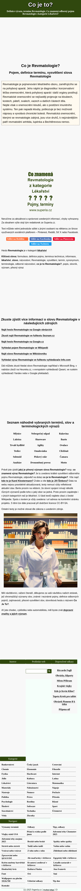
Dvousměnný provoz (41, 462)
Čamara (64, 457)
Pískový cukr (40, 457)
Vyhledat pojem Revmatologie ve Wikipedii (24, 348)
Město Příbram (64, 681)
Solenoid (17, 457)
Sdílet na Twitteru (40, 244)
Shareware (40, 439)
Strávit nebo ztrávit (11, 846)
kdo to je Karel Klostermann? (17, 481)
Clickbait (63, 451)
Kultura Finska (34, 869)
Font (4, 873)
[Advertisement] (40, 40)
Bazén (64, 439)
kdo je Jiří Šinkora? (57, 481)
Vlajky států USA (10, 834)
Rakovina (64, 433)
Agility (40, 445)
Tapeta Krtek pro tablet (64, 696)
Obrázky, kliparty (64, 675)
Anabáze (17, 462)
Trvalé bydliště (17, 445)
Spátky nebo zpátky (62, 841)
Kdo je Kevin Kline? (64, 691)
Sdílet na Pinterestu (63, 239)
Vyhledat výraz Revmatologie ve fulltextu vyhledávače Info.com (35, 360)
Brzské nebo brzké (36, 841)
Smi (55, 873)
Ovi (29, 873)
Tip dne (56, 881)
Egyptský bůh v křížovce (64, 858)
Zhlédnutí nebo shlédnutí (65, 850)
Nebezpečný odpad (40, 433)
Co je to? (40, 4)
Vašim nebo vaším (61, 846)
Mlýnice (17, 433)
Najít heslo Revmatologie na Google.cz (22, 341)
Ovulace (64, 445)
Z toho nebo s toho (36, 850)
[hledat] (36, 671)
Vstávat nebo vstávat (11, 850)
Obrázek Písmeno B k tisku (64, 702)
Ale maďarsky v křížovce (39, 858)
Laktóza (17, 439)
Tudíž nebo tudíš (35, 846)
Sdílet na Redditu (17, 239)
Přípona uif (64, 709)
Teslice (17, 451)
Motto (64, 462)
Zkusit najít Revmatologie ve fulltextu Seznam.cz (28, 335)
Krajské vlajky (64, 686)
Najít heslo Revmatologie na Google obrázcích (26, 329)
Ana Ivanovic (59, 869)
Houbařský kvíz (9, 869)
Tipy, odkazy (59, 827)
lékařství (42, 250)
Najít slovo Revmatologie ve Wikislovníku (24, 353)
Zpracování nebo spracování (9, 856)
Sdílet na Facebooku (40, 239)
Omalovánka (40, 451)
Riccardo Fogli (64, 670)
